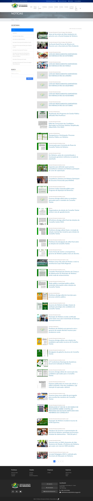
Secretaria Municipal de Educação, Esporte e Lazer (22, 46)
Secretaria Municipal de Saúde (19, 59)
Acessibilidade (78, 1)
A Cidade (39, 7)
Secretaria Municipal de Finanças (20, 50)
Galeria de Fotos (68, 472)
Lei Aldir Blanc (76, 8)
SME (31, 6)
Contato (66, 6)
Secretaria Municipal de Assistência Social (22, 42)
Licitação (49, 472)
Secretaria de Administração (19, 39)
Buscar (29, 78)
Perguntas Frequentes (49, 491)
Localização (49, 487)
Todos (14, 29)
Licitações (50, 6)
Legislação (13, 475)
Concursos (31, 472)
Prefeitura (45, 6)
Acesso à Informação (62, 1)
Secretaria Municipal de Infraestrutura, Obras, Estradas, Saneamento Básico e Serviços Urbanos (21, 55)
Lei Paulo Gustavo (72, 7)
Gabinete (15, 33)
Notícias (67, 474)
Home (12, 19)
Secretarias (13, 474)
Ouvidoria (70, 1)
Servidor (61, 6)
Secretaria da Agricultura (18, 36)
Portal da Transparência (51, 1)
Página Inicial (35, 7)
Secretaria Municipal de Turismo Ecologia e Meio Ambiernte (22, 63)
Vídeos (67, 475)
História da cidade (14, 472)
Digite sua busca (15, 73)
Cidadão (56, 6)
